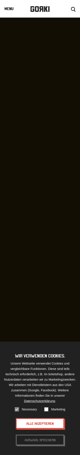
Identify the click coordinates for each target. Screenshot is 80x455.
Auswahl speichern (40, 440)
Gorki (40, 9)
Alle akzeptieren (40, 423)
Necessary (29, 409)
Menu (8, 8)
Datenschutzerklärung (39, 401)
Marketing (58, 409)
